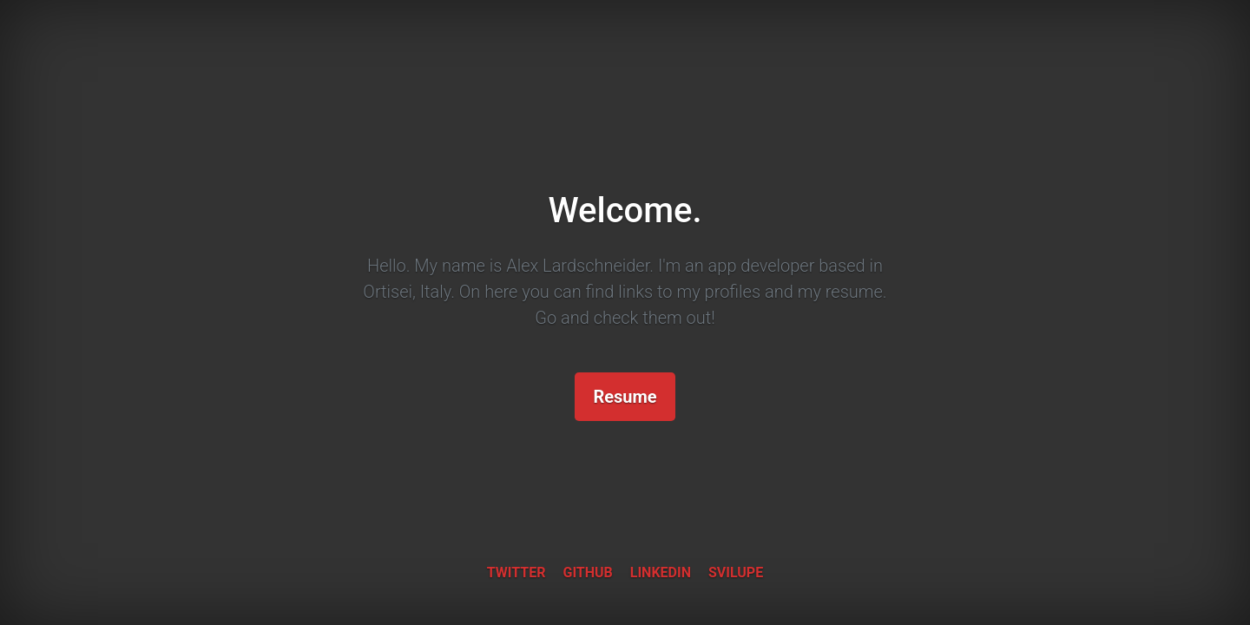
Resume (624, 396)
